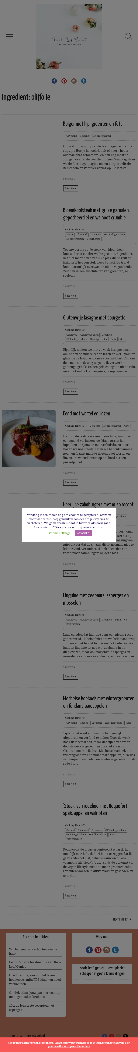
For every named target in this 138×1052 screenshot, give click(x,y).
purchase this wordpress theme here (69, 1046)
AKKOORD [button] (83, 533)
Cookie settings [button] (59, 533)
